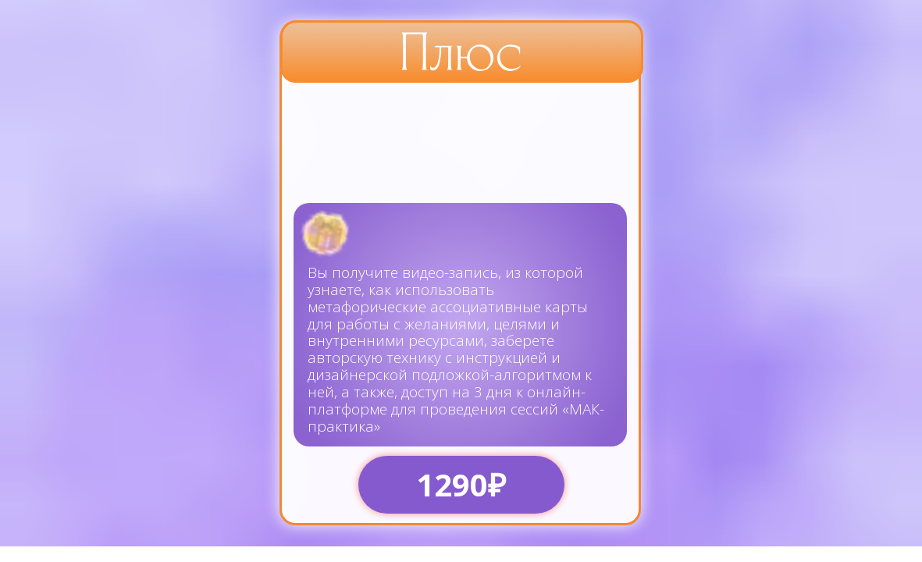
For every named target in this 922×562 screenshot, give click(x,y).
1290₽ (461, 484)
